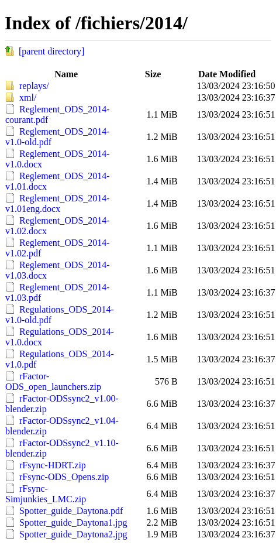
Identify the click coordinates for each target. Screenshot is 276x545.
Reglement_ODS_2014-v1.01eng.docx (57, 203)
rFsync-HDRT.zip (52, 465)
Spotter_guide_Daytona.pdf (71, 511)
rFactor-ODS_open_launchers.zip (53, 381)
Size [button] (153, 74)
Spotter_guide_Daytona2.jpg (73, 534)
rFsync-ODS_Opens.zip (64, 477)
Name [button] (66, 74)
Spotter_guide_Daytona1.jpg (73, 522)
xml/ (27, 97)
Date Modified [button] (227, 74)
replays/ (34, 86)
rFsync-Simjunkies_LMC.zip (45, 494)
